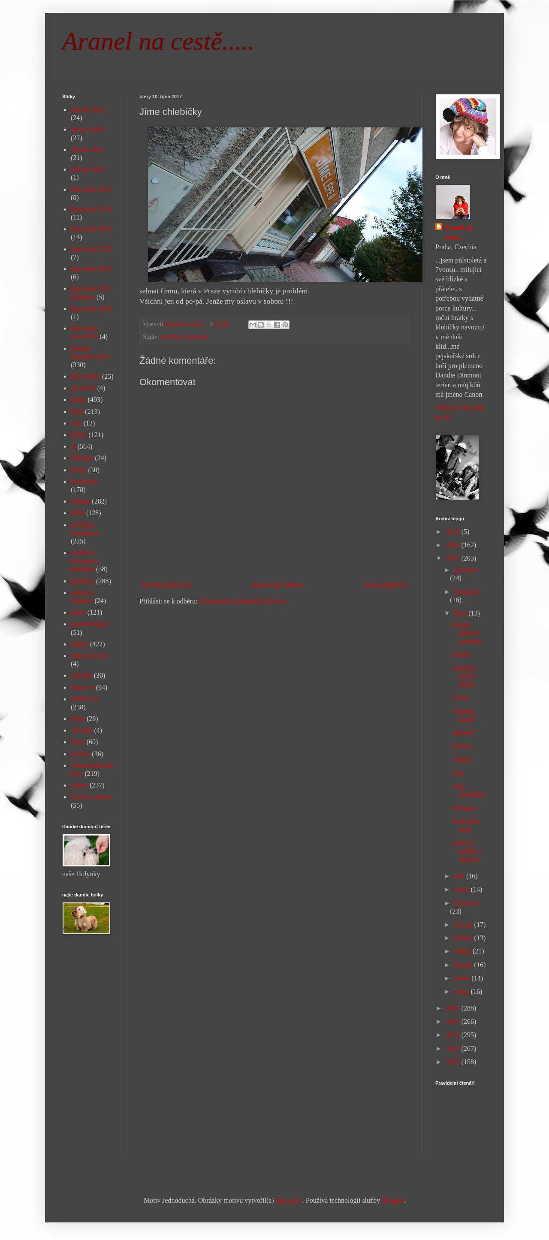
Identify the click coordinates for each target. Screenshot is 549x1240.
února (462, 978)
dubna (463, 951)
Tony (78, 741)
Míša (77, 512)
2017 (454, 558)
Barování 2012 (91, 189)
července (466, 903)
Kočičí (461, 654)
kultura (80, 501)
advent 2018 (88, 169)
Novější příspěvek (166, 584)
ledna (462, 991)
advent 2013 (88, 109)
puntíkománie (90, 624)
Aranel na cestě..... (158, 41)
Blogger (393, 1200)
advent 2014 (88, 129)
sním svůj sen (89, 655)
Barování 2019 (91, 308)
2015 (454, 1021)
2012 (454, 1061)
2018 (454, 545)
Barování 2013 (91, 209)
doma (78, 399)
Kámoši (463, 732)
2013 (454, 1048)
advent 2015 (88, 149)
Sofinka (81, 675)
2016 (454, 1008)
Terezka (81, 730)
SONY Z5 (85, 699)
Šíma (78, 718)
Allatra (461, 759)
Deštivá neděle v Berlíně (467, 851)
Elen (77, 411)
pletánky (82, 581)
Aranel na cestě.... (458, 232)
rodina (79, 644)
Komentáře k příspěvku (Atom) (242, 601)
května (464, 937)
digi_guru (289, 1200)
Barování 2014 (91, 228)
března (464, 964)
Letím (460, 697)
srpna (462, 889)
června (464, 924)
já (73, 446)
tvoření (80, 753)
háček (79, 434)
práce (78, 612)
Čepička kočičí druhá (464, 676)
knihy (78, 470)
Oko (458, 773)
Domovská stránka (277, 584)
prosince (465, 569)
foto (76, 423)
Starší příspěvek (385, 584)
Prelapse (464, 808)
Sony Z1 (82, 687)
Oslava (461, 746)
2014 (454, 1034)
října (461, 613)
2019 (454, 531)
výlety (79, 785)
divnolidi (83, 388)
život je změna (91, 796)
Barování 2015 (91, 249)
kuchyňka (84, 481)
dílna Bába (85, 376)
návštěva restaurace (185, 336)
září (460, 876)
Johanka (82, 458)
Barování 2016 (91, 268)
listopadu (467, 591)
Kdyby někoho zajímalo (467, 633)
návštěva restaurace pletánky (85, 561)
